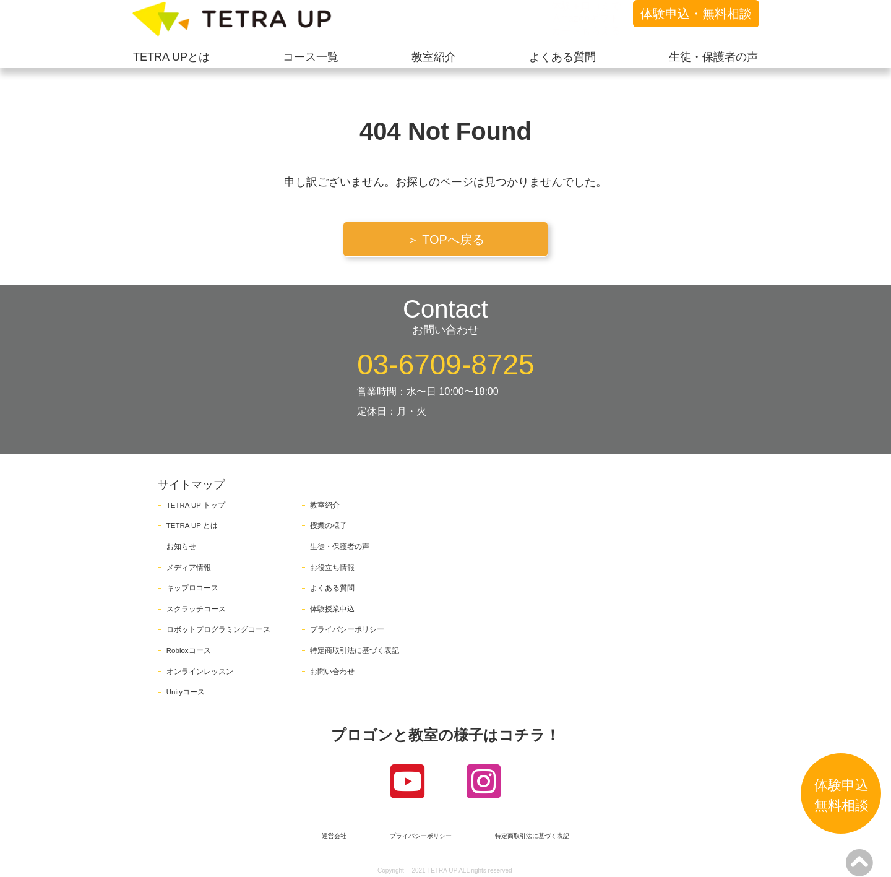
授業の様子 (328, 525)
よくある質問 (332, 588)
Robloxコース (188, 650)
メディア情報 (188, 567)
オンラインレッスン (199, 671)
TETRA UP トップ (195, 505)
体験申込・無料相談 (696, 13)
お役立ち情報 (332, 567)
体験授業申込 (332, 609)
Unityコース (185, 692)
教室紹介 (325, 505)
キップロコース (192, 588)
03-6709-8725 (445, 364)
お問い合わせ (332, 671)
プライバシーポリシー (347, 629)
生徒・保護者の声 (339, 546)
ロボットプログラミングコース (218, 629)
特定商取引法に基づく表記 (354, 650)
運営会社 (334, 836)
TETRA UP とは (192, 525)
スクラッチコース (196, 609)
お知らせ (181, 546)
